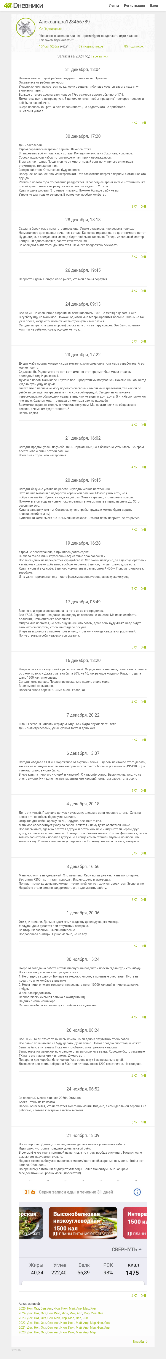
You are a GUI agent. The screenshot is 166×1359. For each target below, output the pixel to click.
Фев (94, 1313)
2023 (22, 1318)
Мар (86, 1308)
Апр (79, 1308)
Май (72, 1308)
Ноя (30, 1308)
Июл (57, 1308)
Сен (43, 1308)
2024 (22, 1313)
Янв (93, 1308)
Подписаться (50, 29)
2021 (22, 1327)
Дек (30, 1313)
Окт (36, 1308)
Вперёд (138, 1342)
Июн (64, 1308)
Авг (49, 1308)
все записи (101, 56)
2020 (22, 1332)
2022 (22, 1323)
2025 (22, 1308)
